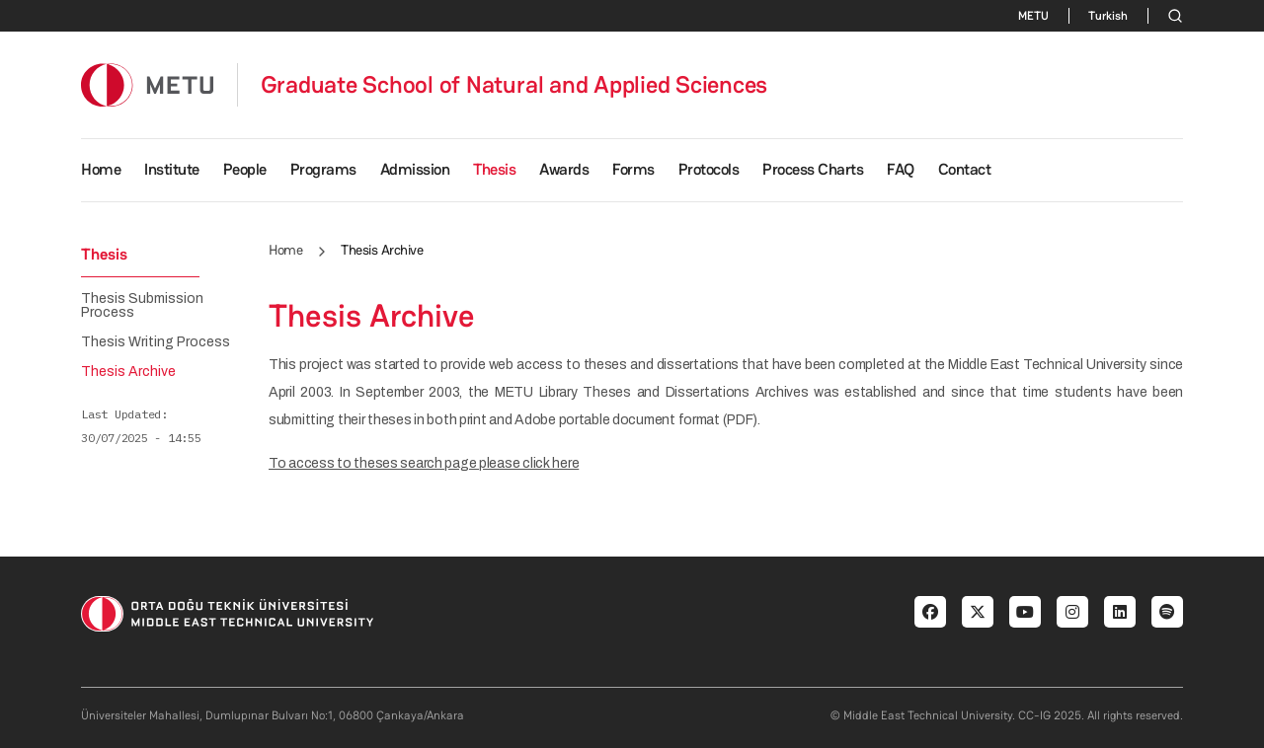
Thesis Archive (128, 372)
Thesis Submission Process (142, 306)
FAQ (900, 169)
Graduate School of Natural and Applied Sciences (514, 85)
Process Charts (812, 169)
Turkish (1108, 16)
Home (100, 169)
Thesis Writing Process (155, 342)
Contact (964, 169)
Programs (323, 169)
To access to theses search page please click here (424, 463)
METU (1033, 16)
